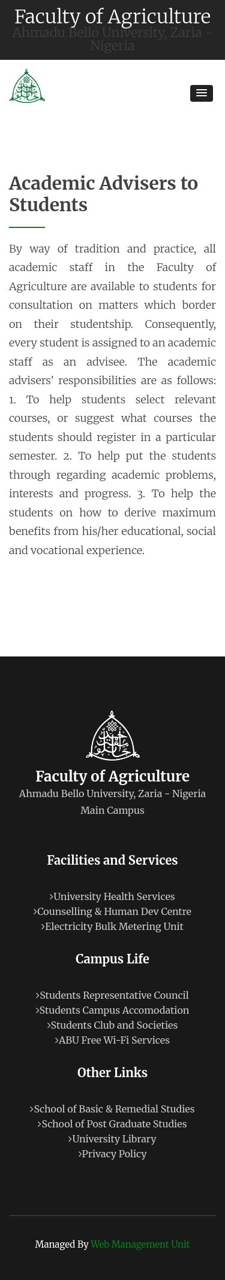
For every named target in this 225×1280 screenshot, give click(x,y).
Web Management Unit (140, 1244)
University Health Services (112, 896)
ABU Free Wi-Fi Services (112, 1040)
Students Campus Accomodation (113, 1010)
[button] (201, 93)
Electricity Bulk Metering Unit (112, 926)
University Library (112, 1139)
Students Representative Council (112, 995)
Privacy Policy (113, 1154)
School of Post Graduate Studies (112, 1124)
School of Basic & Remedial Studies (112, 1109)
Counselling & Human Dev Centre (112, 911)
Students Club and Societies (112, 1025)
